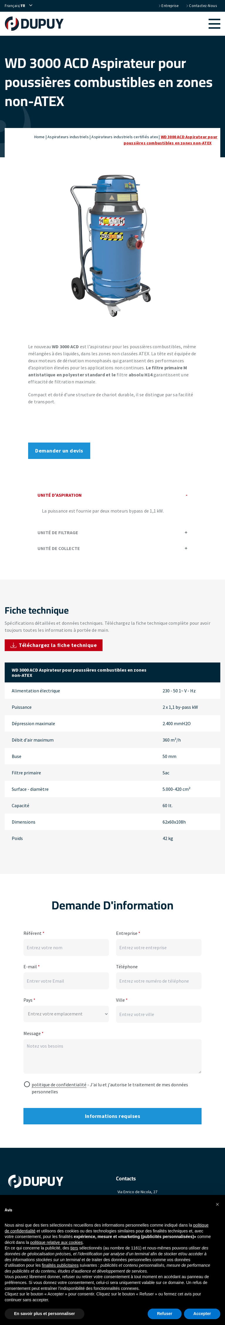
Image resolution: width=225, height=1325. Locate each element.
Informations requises (112, 1112)
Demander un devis (59, 450)
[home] (37, 23)
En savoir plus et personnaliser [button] (44, 1313)
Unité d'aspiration (113, 494)
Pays (29, 997)
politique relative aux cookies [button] (56, 1242)
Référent (34, 930)
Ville (122, 997)
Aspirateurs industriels (68, 136)
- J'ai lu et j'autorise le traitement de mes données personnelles (110, 1084)
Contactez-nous (201, 5)
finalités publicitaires (60, 1265)
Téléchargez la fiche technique (54, 645)
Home (39, 136)
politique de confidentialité (59, 1081)
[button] (144, 23)
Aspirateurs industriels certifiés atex (124, 136)
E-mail (31, 963)
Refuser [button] (164, 1313)
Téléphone (127, 963)
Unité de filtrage (113, 532)
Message (33, 1030)
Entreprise (168, 5)
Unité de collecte (113, 548)
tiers (74, 1248)
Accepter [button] (202, 1313)
